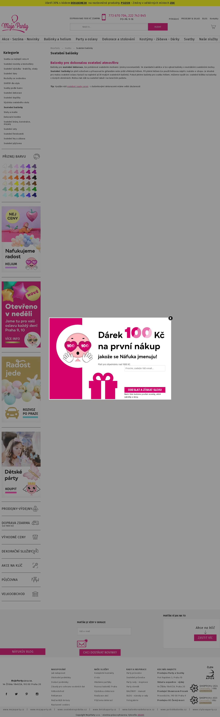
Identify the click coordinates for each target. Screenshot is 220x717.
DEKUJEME (77, 2)
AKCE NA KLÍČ (21, 566)
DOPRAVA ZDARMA (21, 523)
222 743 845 (137, 15)
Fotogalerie (132, 700)
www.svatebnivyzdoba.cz (72, 709)
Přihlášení (174, 19)
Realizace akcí (101, 695)
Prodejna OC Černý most (170, 700)
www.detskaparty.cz (104, 709)
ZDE (172, 2)
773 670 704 (118, 15)
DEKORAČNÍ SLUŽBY (21, 551)
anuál (142, 691)
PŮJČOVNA (21, 580)
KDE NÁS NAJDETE (166, 669)
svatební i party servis (77, 86)
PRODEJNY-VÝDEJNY (21, 509)
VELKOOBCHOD (21, 594)
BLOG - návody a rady (137, 695)
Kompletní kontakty (104, 673)
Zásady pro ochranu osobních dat (68, 686)
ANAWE (141, 715)
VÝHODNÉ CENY (21, 537)
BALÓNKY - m (133, 691)
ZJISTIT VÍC (205, 638)
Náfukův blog (22, 651)
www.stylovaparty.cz (205, 709)
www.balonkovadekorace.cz (138, 709)
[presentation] (144, 380)
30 (85, 2)
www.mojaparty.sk (41, 709)
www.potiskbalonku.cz (174, 709)
